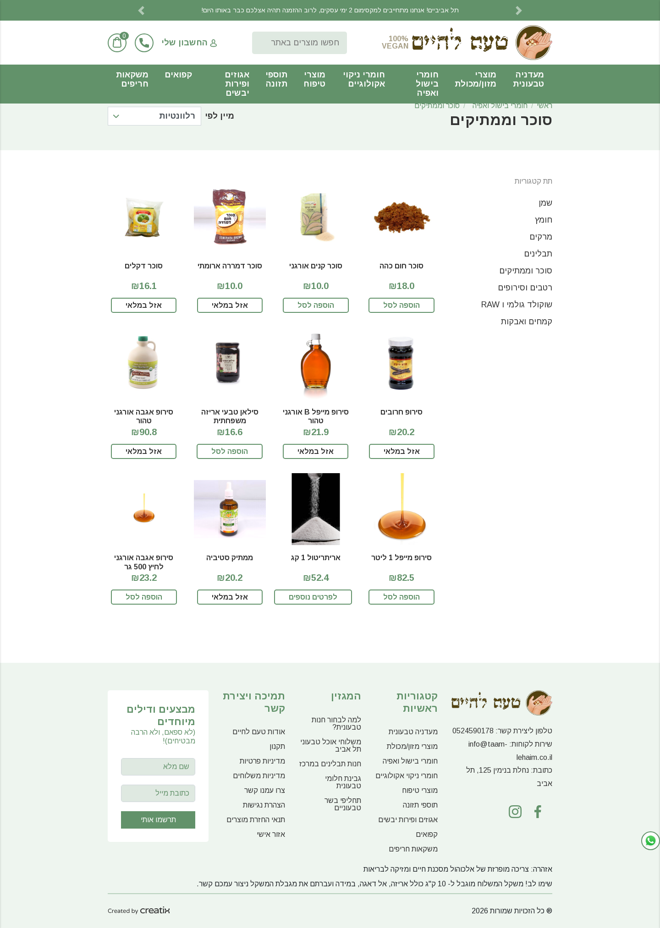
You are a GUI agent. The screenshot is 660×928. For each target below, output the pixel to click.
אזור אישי (271, 834)
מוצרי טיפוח (314, 79)
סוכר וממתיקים (437, 105)
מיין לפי (219, 115)
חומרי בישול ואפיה (427, 84)
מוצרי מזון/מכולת (475, 79)
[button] (141, 10)
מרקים (540, 236)
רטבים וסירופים (525, 287)
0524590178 (473, 731)
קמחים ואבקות (526, 321)
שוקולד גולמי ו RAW (516, 304)
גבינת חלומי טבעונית (343, 782)
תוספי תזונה (276, 79)
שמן (545, 202)
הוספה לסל (401, 305)
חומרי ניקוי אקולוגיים (364, 79)
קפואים (178, 74)
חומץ (543, 219)
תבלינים (538, 253)
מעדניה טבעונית (528, 79)
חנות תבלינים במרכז (330, 764)
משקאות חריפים (132, 79)
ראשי (544, 105)
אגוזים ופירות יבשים (237, 84)
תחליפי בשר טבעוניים (342, 804)
